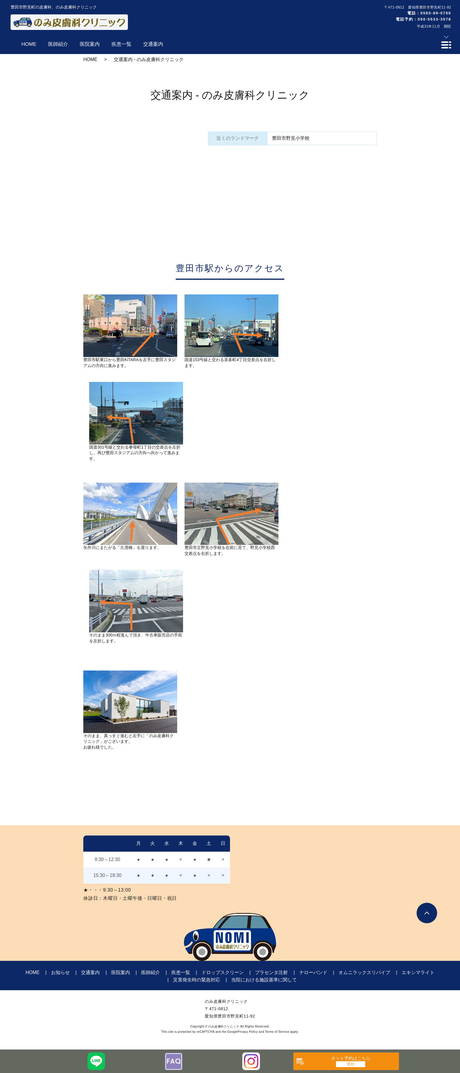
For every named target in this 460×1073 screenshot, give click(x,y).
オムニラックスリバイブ (364, 972)
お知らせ (60, 972)
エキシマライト (418, 972)
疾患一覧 (180, 972)
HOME (90, 59)
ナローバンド (313, 972)
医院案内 (120, 972)
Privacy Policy (248, 1031)
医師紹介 (150, 972)
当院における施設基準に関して (264, 979)
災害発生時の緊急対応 (196, 979)
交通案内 (90, 972)
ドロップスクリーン (223, 972)
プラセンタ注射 (271, 972)
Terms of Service (277, 1031)
